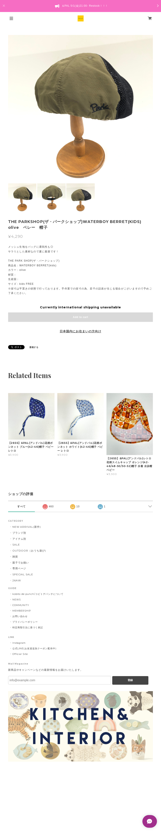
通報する (34, 347)
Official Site (20, 654)
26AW (16, 580)
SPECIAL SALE (22, 574)
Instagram (19, 642)
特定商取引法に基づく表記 (27, 627)
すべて (21, 506)
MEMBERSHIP (21, 610)
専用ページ (19, 568)
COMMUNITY (20, 605)
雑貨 (15, 556)
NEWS (16, 599)
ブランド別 (19, 532)
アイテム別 (19, 538)
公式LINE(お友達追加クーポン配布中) (34, 648)
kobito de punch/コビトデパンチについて (38, 593)
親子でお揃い (20, 562)
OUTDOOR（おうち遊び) (29, 550)
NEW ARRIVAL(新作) (26, 526)
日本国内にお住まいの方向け (80, 331)
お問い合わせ (20, 616)
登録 (130, 680)
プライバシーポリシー (25, 621)
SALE (16, 544)
